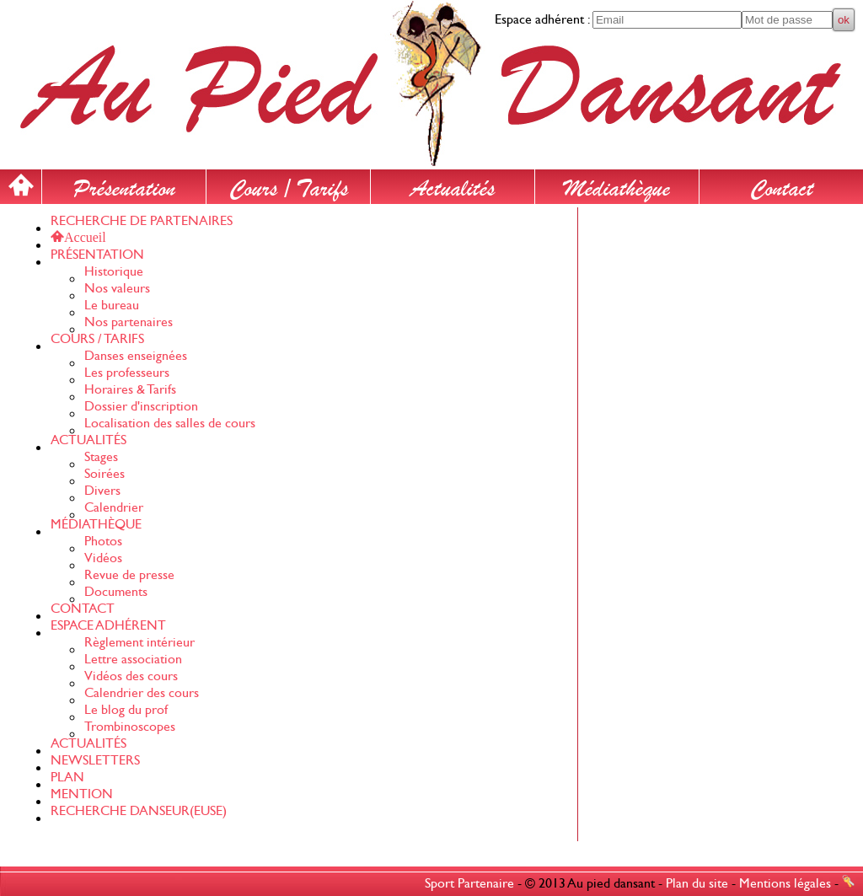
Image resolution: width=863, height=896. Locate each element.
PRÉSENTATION (97, 254)
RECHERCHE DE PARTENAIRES (142, 220)
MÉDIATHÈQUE (96, 524)
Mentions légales (785, 883)
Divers (102, 490)
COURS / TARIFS (97, 338)
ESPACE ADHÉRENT (108, 625)
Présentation (124, 184)
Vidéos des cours (131, 676)
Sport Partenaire (469, 883)
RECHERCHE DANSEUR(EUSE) (139, 810)
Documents (115, 591)
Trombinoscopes (129, 726)
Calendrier (113, 507)
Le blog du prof (126, 709)
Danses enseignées (135, 355)
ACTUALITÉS (88, 440)
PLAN (67, 777)
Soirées (104, 473)
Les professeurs (126, 372)
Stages (101, 456)
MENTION (82, 794)
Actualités (452, 184)
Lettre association (133, 659)
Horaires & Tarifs (130, 389)
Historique (113, 271)
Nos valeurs (117, 288)
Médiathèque (617, 184)
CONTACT (83, 608)
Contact (781, 184)
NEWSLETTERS (95, 760)
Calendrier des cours (141, 692)
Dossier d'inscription (141, 406)
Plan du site (697, 883)
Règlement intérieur (139, 642)
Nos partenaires (128, 322)
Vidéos (103, 558)
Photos (103, 541)
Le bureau (111, 305)
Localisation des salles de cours (169, 423)
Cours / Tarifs (288, 184)
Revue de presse (129, 574)
